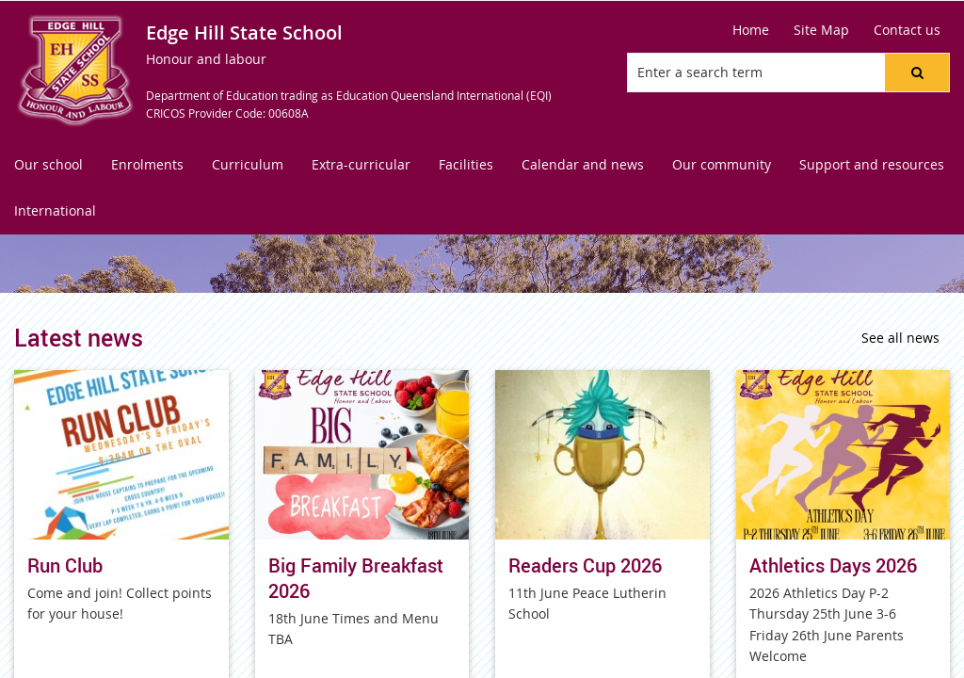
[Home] (751, 30)
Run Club (65, 565)
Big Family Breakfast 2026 (355, 578)
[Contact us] (907, 30)
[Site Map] (821, 30)
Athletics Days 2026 (833, 565)
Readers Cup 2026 (585, 565)
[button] (917, 72)
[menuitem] (48, 165)
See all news (900, 338)
